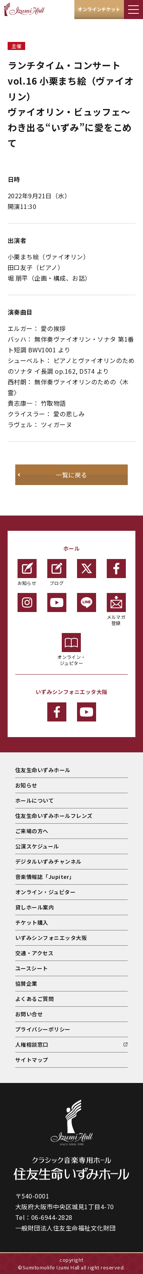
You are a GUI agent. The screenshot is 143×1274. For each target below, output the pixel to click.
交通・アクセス (34, 953)
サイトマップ (31, 1060)
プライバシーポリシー (43, 1029)
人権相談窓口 (31, 1044)
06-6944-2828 (51, 1217)
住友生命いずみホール (43, 770)
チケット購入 (31, 922)
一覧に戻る (71, 474)
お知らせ (27, 572)
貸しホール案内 (34, 907)
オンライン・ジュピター (71, 649)
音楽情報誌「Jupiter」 (45, 876)
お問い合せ (29, 1014)
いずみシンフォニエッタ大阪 (51, 937)
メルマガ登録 (116, 609)
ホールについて (34, 800)
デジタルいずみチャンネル (48, 861)
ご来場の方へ (31, 831)
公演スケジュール (37, 846)
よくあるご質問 (34, 998)
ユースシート (31, 968)
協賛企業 (26, 983)
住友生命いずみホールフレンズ (54, 815)
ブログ (56, 572)
